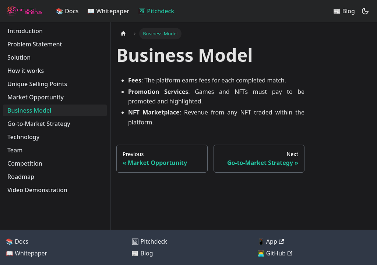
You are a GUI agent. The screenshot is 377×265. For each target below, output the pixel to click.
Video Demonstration (37, 190)
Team (14, 150)
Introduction (25, 31)
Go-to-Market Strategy (38, 124)
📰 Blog (344, 11)
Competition (24, 163)
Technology (23, 137)
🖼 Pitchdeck (156, 11)
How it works (25, 71)
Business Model (29, 110)
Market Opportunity (35, 97)
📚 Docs (67, 11)
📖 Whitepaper (108, 11)
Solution (19, 57)
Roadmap (20, 177)
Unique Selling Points (37, 84)
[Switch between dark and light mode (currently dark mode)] (365, 11)
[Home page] (123, 33)
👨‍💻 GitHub (275, 253)
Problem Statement (34, 44)
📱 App (270, 241)
